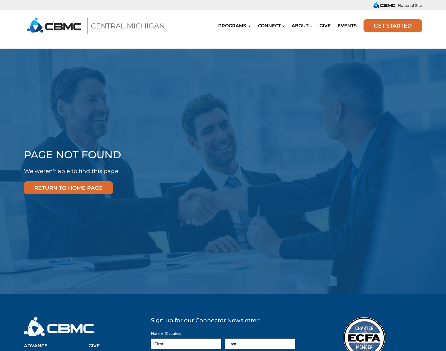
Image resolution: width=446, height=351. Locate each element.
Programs (234, 25)
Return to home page (68, 187)
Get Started (393, 25)
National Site (410, 5)
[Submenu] (283, 25)
